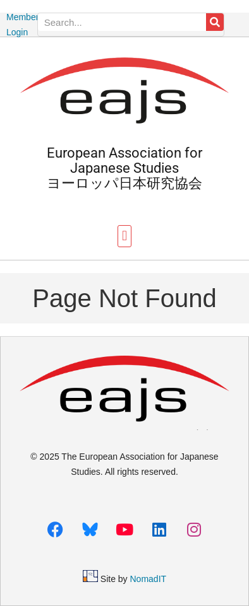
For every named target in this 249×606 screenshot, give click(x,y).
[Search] (215, 22)
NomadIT (148, 579)
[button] (124, 236)
